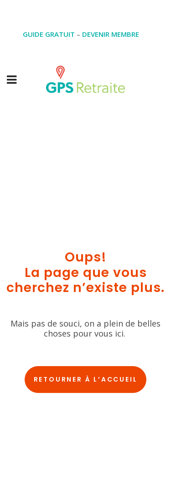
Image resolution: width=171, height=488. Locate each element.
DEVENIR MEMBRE (110, 34)
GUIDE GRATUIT (49, 34)
